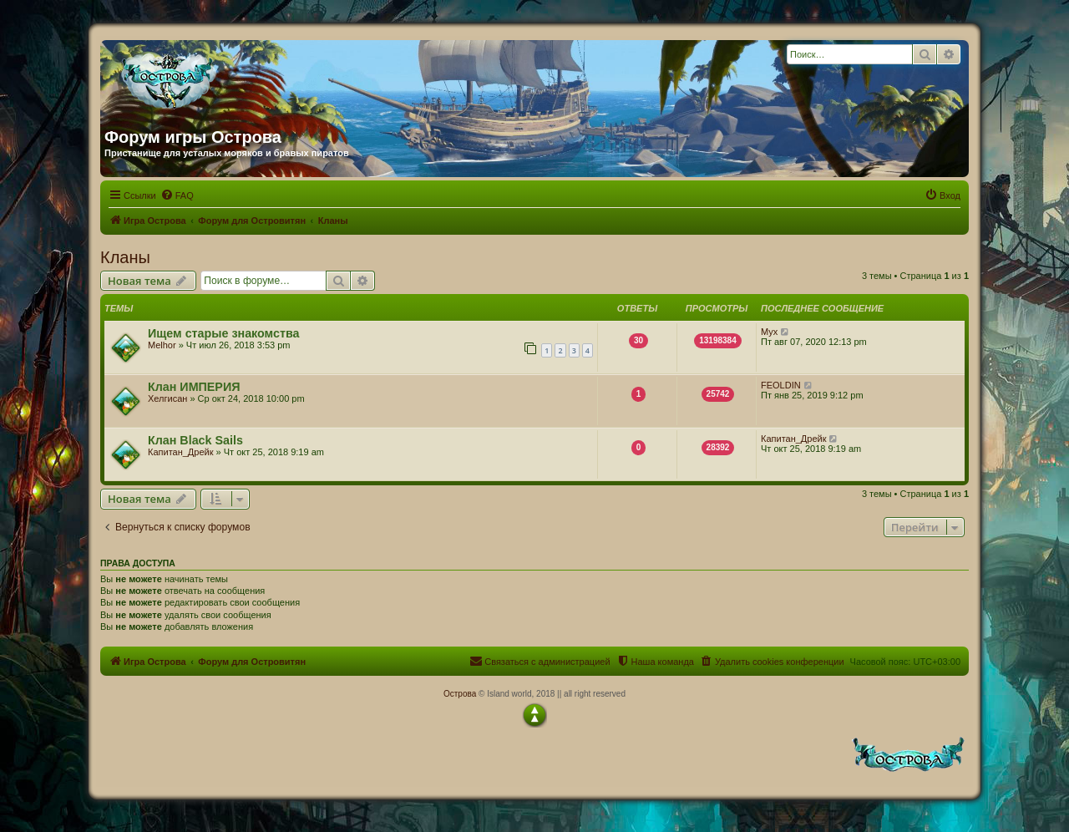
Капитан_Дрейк (181, 452)
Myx (769, 332)
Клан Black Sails (195, 440)
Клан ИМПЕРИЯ (194, 386)
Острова (459, 693)
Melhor (162, 345)
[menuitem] (177, 195)
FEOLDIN (781, 385)
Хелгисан (167, 398)
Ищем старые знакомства (224, 333)
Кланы (125, 257)
